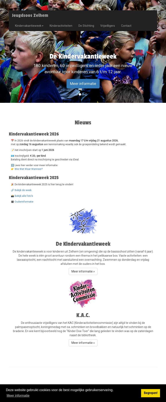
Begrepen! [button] (150, 393)
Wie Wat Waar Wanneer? (29, 169)
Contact (126, 25)
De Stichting (86, 25)
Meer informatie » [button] (83, 271)
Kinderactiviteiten (61, 25)
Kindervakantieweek (29, 25)
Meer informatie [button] (18, 395)
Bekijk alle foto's (24, 196)
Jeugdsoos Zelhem (30, 15)
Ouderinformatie (24, 201)
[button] (12, 51)
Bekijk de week (23, 190)
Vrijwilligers (107, 25)
